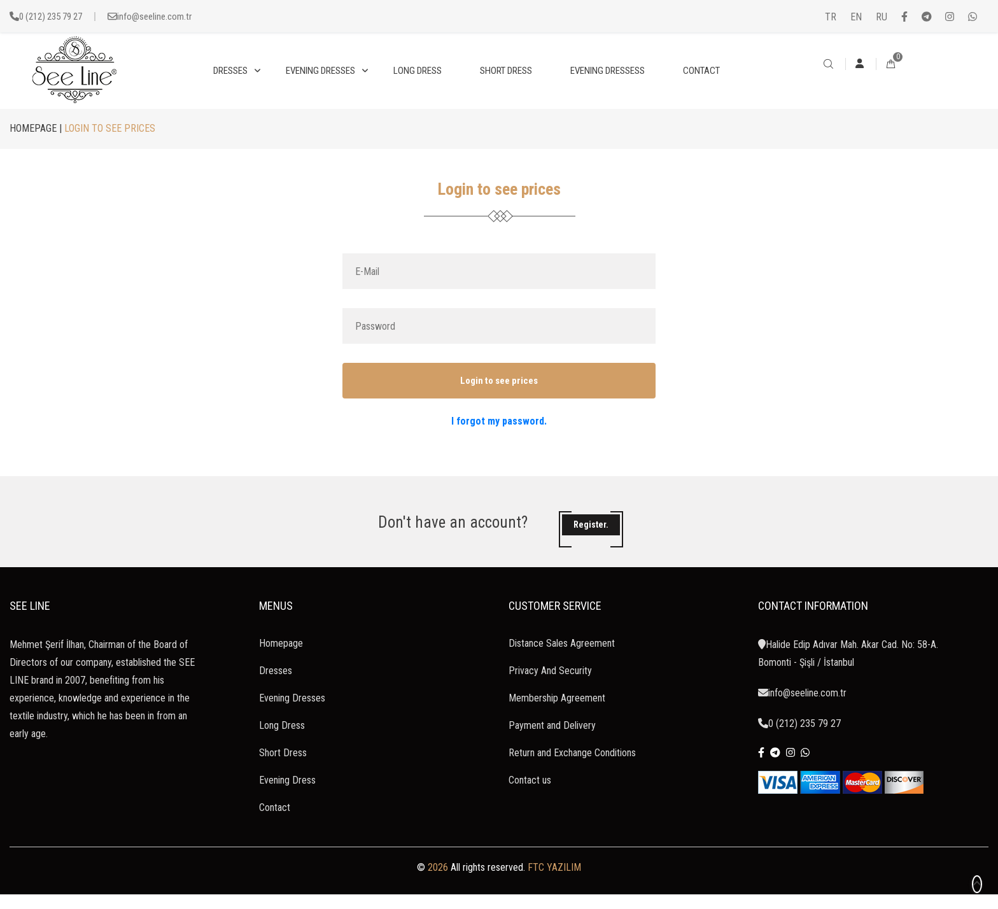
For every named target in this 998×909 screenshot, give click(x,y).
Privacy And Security (550, 685)
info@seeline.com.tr (154, 16)
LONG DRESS (417, 70)
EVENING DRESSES (320, 70)
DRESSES (230, 70)
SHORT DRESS (506, 70)
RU (881, 17)
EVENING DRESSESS (607, 70)
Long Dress (282, 740)
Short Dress (283, 767)
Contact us (530, 795)
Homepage (281, 658)
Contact (274, 822)
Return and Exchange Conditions (572, 767)
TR (830, 17)
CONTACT (701, 70)
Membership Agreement (557, 713)
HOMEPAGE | (36, 128)
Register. (591, 532)
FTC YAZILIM (554, 882)
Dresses (275, 685)
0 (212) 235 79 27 (50, 16)
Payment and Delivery (552, 740)
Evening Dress (287, 795)
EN (856, 17)
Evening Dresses (292, 713)
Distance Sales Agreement (562, 658)
